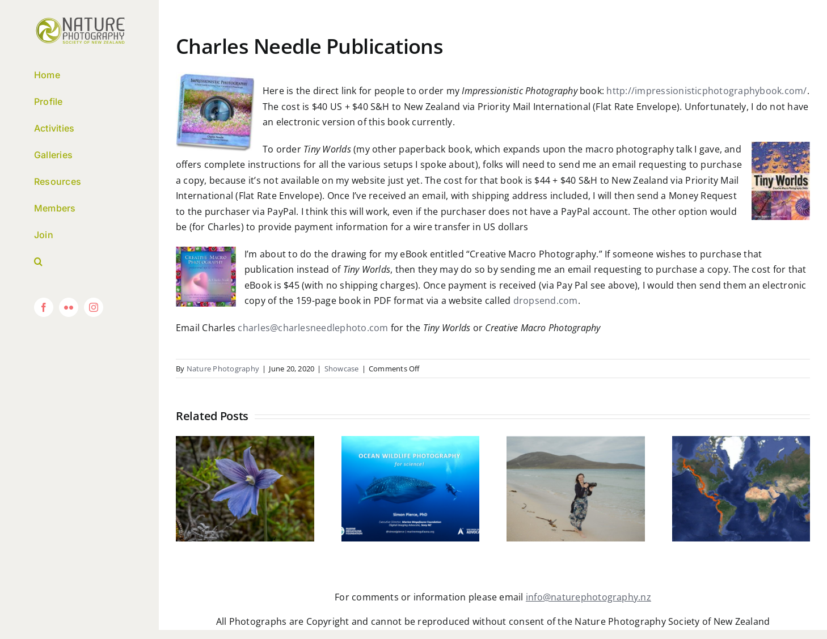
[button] (79, 261)
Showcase (341, 368)
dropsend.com (545, 300)
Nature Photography (223, 368)
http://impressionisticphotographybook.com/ (706, 90)
